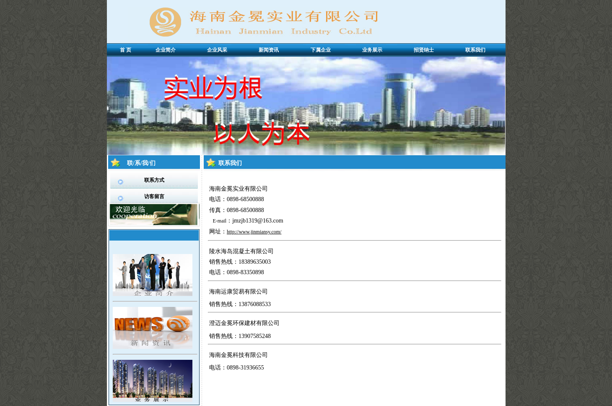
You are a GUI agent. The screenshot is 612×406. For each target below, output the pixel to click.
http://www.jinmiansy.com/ (254, 232)
